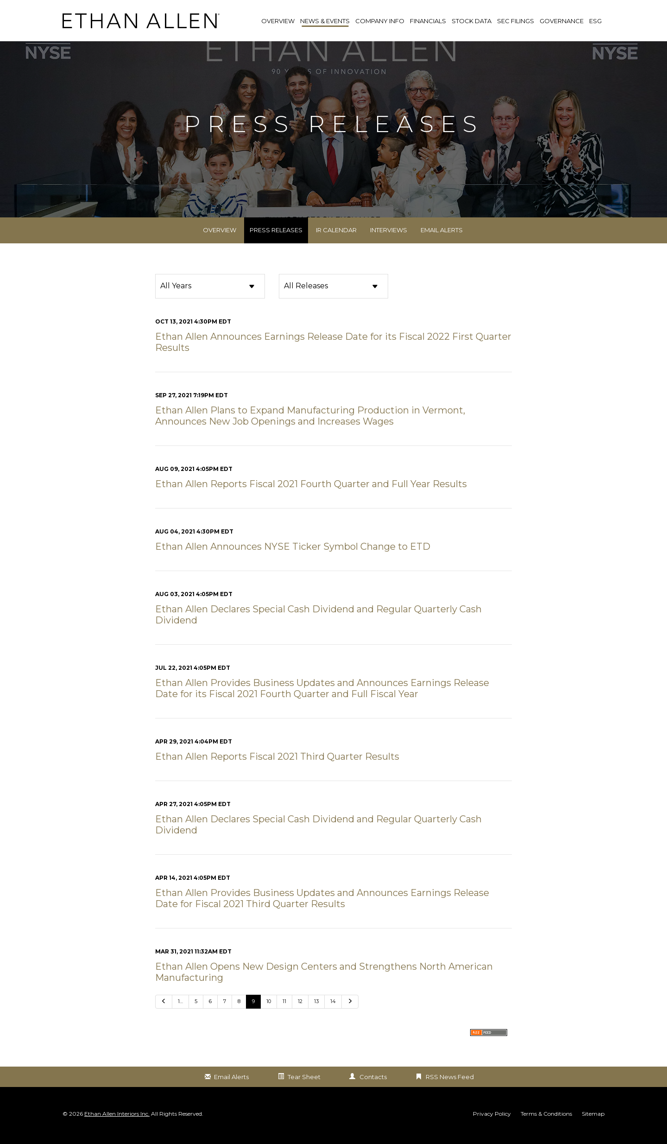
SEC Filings (515, 21)
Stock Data (471, 21)
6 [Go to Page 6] (210, 1010)
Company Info (379, 21)
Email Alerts (442, 239)
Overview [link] (278, 21)
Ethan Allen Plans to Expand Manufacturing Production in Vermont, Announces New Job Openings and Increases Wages (310, 425)
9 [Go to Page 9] (253, 1010)
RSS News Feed (450, 1086)
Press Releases (276, 239)
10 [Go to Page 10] (268, 1010)
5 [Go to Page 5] (196, 1010)
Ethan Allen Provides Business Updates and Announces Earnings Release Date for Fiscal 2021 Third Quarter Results (322, 907)
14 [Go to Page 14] (333, 1010)
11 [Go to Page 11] (284, 1010)
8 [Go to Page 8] (239, 1010)
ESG (595, 21)
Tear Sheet (304, 1086)
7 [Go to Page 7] (224, 1010)
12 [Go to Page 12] (300, 1010)
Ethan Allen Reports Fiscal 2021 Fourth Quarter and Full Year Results (311, 493)
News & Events (325, 21)
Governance (562, 21)
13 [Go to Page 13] (316, 1010)
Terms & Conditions (546, 1122)
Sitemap (593, 1122)
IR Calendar (336, 239)
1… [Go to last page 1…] (180, 1010)
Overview (219, 239)
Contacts (373, 1086)
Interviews (388, 239)
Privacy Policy (492, 1122)
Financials (428, 21)
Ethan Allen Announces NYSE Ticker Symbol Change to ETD (292, 555)
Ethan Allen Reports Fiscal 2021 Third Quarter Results (277, 765)
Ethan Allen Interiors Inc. (117, 1122)
